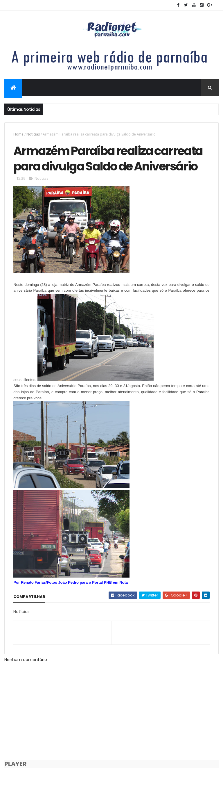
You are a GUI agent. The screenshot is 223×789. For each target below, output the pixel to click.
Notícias (33, 134)
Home (18, 134)
